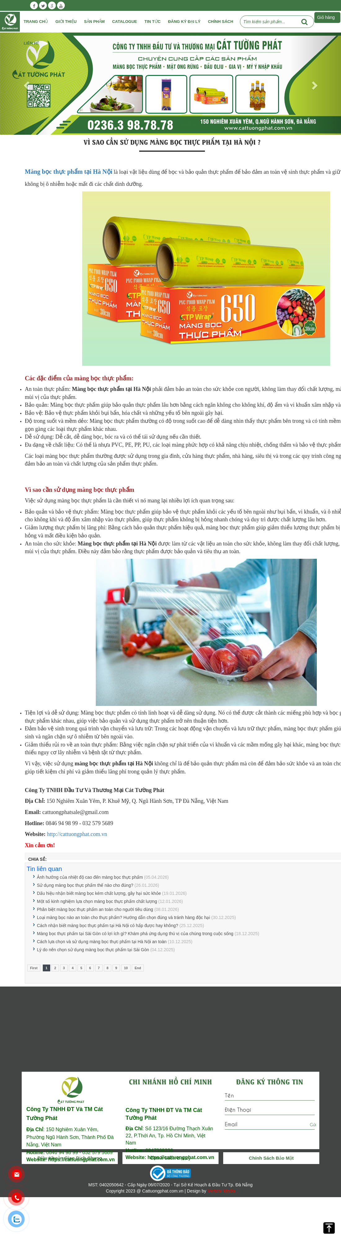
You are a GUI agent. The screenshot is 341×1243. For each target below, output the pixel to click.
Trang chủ (36, 21)
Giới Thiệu (66, 21)
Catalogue (124, 21)
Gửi (313, 1124)
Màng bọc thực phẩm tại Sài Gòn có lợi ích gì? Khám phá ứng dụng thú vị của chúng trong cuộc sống (135, 933)
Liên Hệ (31, 43)
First (34, 968)
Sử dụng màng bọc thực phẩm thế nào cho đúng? (85, 885)
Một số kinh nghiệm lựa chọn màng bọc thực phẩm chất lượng (97, 901)
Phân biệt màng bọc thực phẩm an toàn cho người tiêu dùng (95, 909)
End (138, 968)
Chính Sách (220, 21)
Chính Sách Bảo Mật (271, 1158)
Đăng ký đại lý (184, 21)
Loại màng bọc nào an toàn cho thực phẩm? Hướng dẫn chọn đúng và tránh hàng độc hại (123, 917)
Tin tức (152, 21)
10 (126, 968)
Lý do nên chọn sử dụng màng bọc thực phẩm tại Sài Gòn (93, 949)
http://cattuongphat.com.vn (77, 834)
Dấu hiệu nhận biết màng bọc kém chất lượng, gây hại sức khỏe (99, 893)
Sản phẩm (94, 21)
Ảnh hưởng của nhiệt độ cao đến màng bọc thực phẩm (90, 877)
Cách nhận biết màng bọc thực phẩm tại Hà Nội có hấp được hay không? (107, 925)
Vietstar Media (221, 1190)
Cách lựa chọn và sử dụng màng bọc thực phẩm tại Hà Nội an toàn (101, 941)
